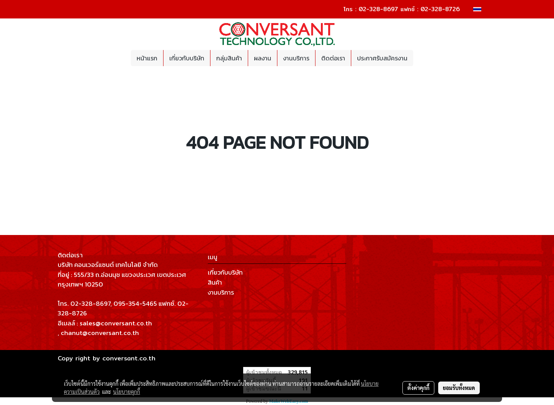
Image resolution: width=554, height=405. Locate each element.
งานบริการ (296, 58)
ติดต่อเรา (333, 58)
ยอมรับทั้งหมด (459, 387)
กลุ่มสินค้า (229, 58)
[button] (420, 58)
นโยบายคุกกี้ (126, 391)
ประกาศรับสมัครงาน (382, 58)
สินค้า (215, 282)
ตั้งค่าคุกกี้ (418, 387)
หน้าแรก (147, 58)
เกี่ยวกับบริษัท (186, 58)
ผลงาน (262, 58)
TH (482, 9)
